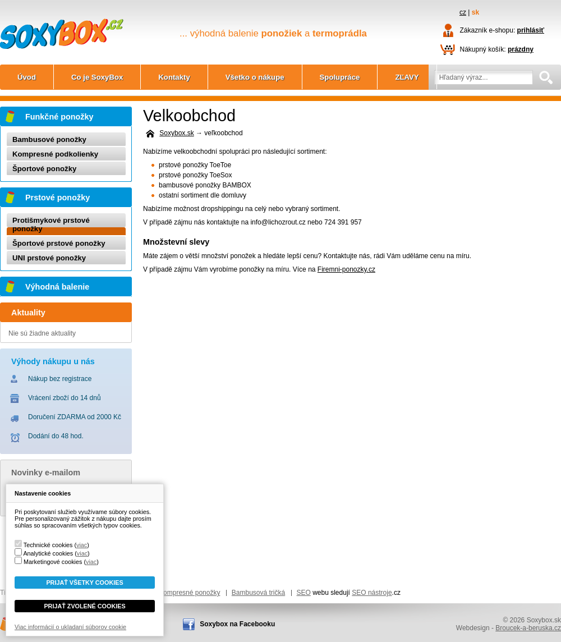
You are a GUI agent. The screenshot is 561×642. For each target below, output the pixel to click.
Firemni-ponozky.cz (346, 269)
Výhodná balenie (57, 286)
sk (475, 12)
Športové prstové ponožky (58, 243)
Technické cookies (48, 545)
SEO (304, 593)
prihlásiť (530, 30)
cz (462, 12)
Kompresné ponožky (189, 593)
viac (81, 545)
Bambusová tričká (258, 593)
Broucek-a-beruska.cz (528, 628)
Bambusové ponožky (49, 139)
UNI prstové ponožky (49, 258)
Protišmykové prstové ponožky (51, 224)
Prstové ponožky (57, 197)
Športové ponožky (44, 168)
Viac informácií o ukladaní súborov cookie (70, 626)
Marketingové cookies (53, 561)
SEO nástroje (372, 593)
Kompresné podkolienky (55, 154)
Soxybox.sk (62, 19)
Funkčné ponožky (59, 116)
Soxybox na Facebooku (237, 624)
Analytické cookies (48, 553)
